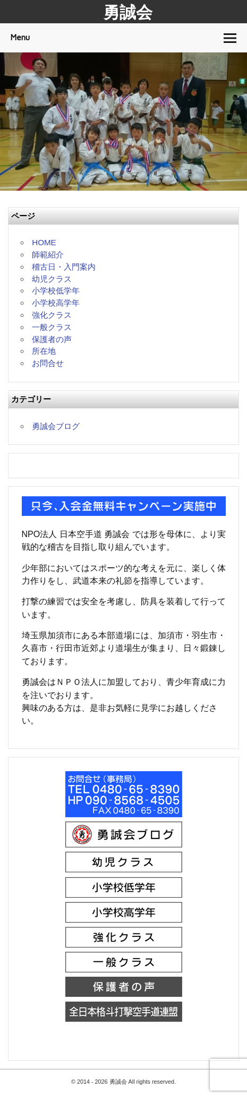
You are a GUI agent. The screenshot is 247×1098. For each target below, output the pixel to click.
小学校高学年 (56, 302)
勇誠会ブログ (56, 426)
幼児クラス (52, 278)
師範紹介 (48, 254)
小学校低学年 (56, 290)
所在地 (44, 350)
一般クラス (52, 327)
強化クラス (52, 314)
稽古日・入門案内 (64, 266)
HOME (44, 242)
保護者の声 (52, 339)
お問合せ (48, 363)
